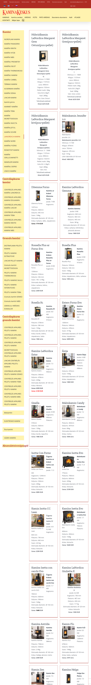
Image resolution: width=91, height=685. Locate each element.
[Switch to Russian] (17, 6)
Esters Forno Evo (56, 269)
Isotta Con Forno (71, 367)
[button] (23, 20)
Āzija (80, 269)
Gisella (35, 367)
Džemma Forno (40, 162)
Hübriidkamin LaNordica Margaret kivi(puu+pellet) (74, 38)
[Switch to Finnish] (9, 6)
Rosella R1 (37, 269)
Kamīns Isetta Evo (57, 466)
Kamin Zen (68, 568)
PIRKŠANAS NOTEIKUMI (79, 668)
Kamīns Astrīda (40, 568)
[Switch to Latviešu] (50, 680)
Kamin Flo (53, 568)
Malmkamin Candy (58, 367)
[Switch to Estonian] (5, 6)
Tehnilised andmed (74, 91)
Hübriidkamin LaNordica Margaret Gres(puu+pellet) (58, 38)
